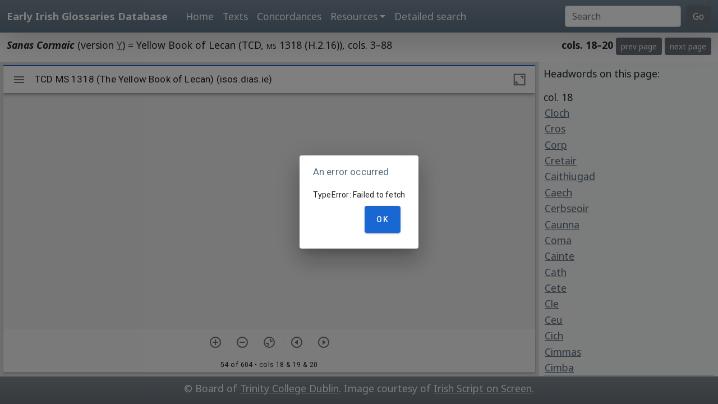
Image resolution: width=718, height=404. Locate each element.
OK (382, 219)
